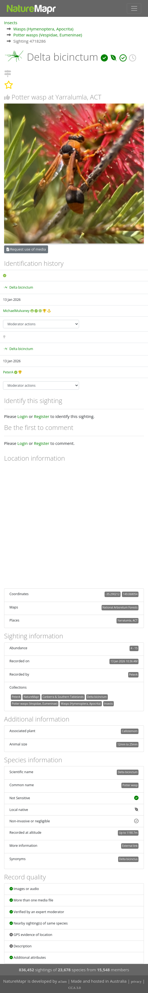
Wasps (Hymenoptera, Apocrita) (43, 29)
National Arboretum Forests (119, 607)
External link (129, 846)
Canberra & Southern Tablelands (62, 697)
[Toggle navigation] (134, 8)
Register (41, 416)
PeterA (8, 372)
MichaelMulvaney (16, 310)
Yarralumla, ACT (128, 620)
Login (22, 416)
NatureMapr (31, 697)
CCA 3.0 (74, 988)
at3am (62, 981)
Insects (10, 22)
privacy (136, 981)
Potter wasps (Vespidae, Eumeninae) (47, 35)
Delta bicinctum (21, 287)
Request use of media (26, 249)
